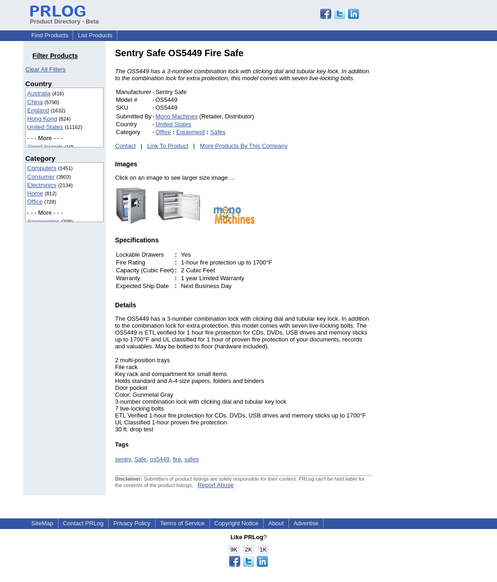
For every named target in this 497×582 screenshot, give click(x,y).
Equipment (190, 132)
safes (192, 459)
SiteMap (42, 523)
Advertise (306, 523)
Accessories (43, 221)
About (276, 523)
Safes (217, 132)
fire (177, 459)
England (38, 110)
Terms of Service (182, 523)
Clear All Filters (45, 69)
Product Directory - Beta (64, 18)
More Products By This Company (244, 145)
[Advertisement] (435, 186)
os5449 (160, 459)
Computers (42, 168)
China (35, 102)
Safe (140, 459)
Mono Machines (177, 116)
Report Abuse (215, 485)
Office (35, 201)
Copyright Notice (236, 523)
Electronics (42, 185)
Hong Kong (42, 118)
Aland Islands (45, 146)
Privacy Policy (131, 523)
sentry (123, 459)
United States (45, 126)
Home (35, 193)
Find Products (49, 35)
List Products (95, 35)
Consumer (41, 176)
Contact (125, 145)
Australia (39, 93)
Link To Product (167, 145)
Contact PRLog (83, 523)
